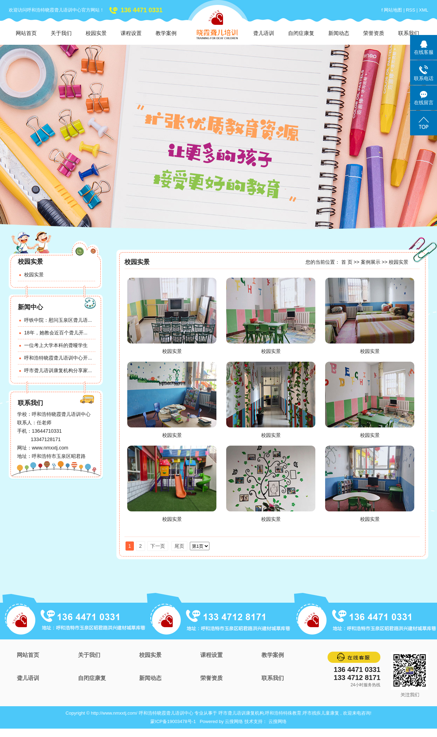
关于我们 (61, 33)
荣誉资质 (373, 33)
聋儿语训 (263, 33)
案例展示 (370, 262)
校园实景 (96, 33)
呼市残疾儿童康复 (321, 713)
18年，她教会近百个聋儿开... (55, 332)
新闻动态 (338, 33)
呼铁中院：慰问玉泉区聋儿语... (58, 320)
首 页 (346, 262)
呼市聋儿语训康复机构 (241, 713)
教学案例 (166, 33)
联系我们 (408, 33)
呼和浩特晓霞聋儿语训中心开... (58, 358)
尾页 (179, 546)
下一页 (157, 546)
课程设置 (131, 33)
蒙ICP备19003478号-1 (173, 721)
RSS (410, 10)
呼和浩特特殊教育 (283, 713)
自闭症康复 (301, 33)
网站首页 (26, 33)
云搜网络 (234, 721)
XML (423, 10)
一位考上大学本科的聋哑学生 (56, 345)
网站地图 (393, 10)
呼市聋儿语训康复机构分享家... (58, 370)
